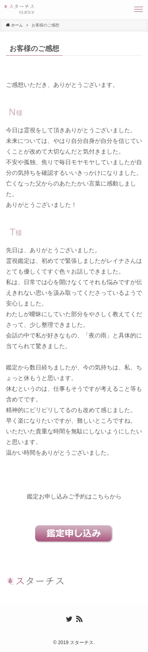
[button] (138, 9)
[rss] (79, 619)
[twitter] (69, 619)
